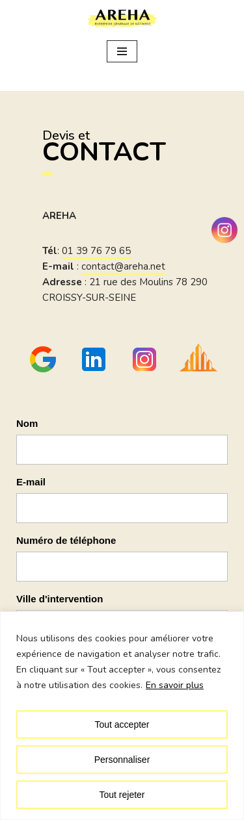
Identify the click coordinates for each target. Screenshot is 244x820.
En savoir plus (175, 685)
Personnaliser (122, 759)
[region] (122, 715)
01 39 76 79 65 (96, 250)
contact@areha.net (123, 266)
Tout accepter (121, 724)
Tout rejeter (121, 794)
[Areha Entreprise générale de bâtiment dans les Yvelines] (122, 19)
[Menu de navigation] (122, 51)
